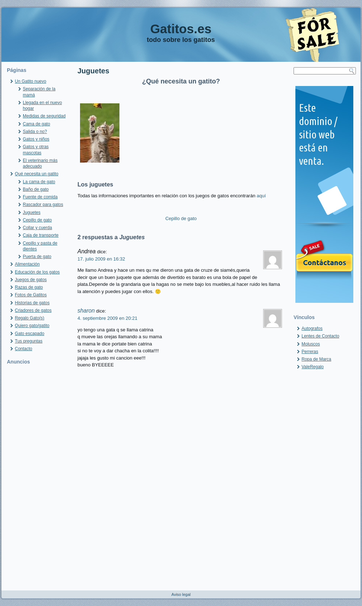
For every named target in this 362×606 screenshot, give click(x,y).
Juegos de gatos (31, 279)
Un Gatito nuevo (30, 81)
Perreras (310, 351)
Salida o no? (35, 131)
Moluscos (311, 344)
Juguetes (32, 212)
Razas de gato (29, 287)
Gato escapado (29, 333)
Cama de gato (36, 123)
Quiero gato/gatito (32, 325)
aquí (261, 195)
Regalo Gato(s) (29, 318)
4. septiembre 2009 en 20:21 (107, 318)
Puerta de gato (37, 256)
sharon (86, 311)
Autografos (312, 328)
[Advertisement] (38, 476)
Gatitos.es (180, 29)
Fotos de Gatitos (31, 294)
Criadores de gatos (33, 310)
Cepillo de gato (37, 220)
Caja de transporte (41, 235)
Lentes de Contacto (320, 336)
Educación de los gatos (37, 272)
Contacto (23, 348)
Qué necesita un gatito (36, 173)
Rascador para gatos (43, 204)
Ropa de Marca (316, 359)
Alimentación (27, 264)
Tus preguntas (28, 341)
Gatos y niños (36, 139)
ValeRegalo (313, 366)
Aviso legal (181, 594)
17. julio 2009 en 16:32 (101, 259)
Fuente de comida (40, 196)
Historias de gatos (32, 302)
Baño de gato (36, 189)
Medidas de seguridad (44, 116)
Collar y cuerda (37, 227)
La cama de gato (39, 181)
